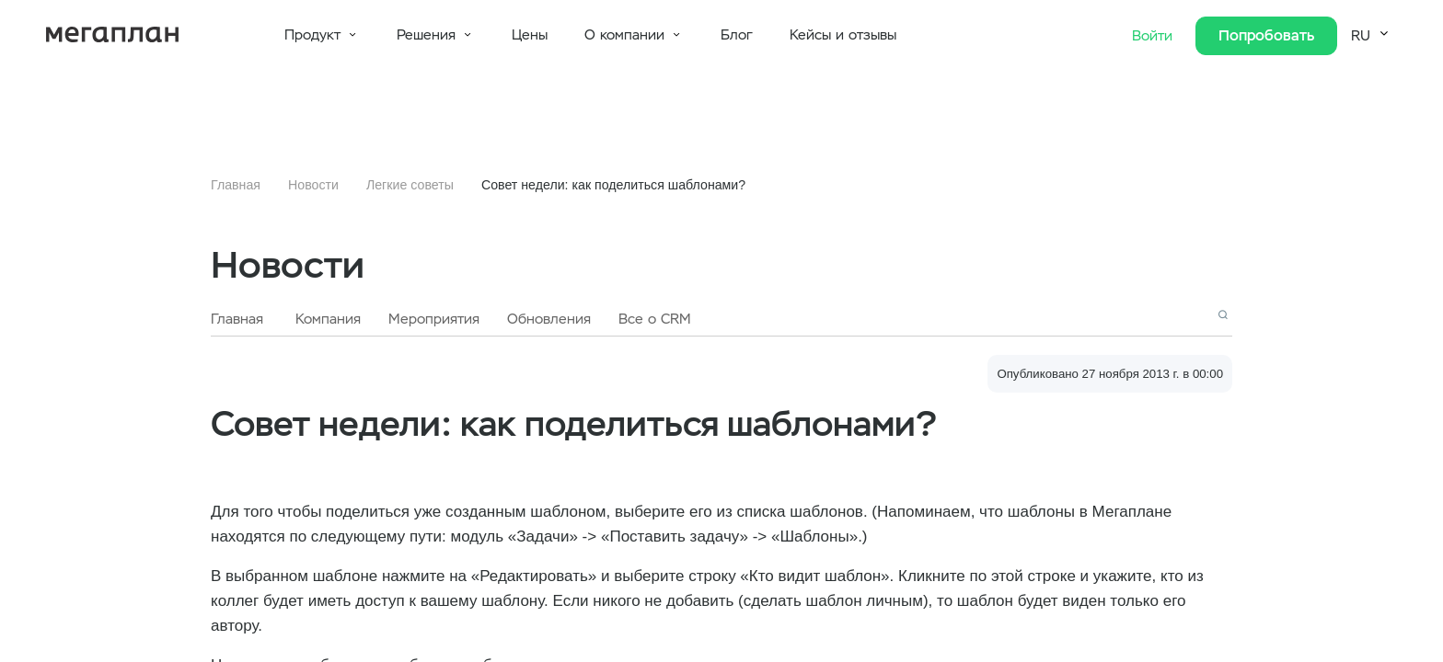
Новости (313, 184)
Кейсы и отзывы (843, 35)
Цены (530, 35)
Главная (235, 184)
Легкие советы (410, 184)
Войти (1154, 36)
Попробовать (1266, 35)
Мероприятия (433, 319)
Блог (737, 35)
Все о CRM (654, 319)
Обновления (549, 319)
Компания (328, 319)
